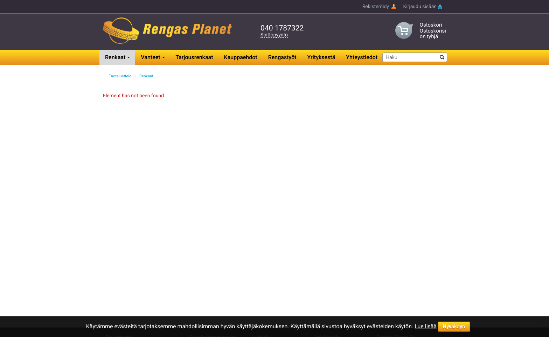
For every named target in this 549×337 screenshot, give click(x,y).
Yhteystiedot (361, 57)
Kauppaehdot (240, 57)
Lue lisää (426, 326)
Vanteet (150, 57)
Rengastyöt (282, 57)
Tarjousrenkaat (194, 57)
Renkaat (115, 57)
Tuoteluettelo (120, 76)
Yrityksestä (321, 57)
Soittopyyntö (274, 35)
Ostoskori (431, 25)
